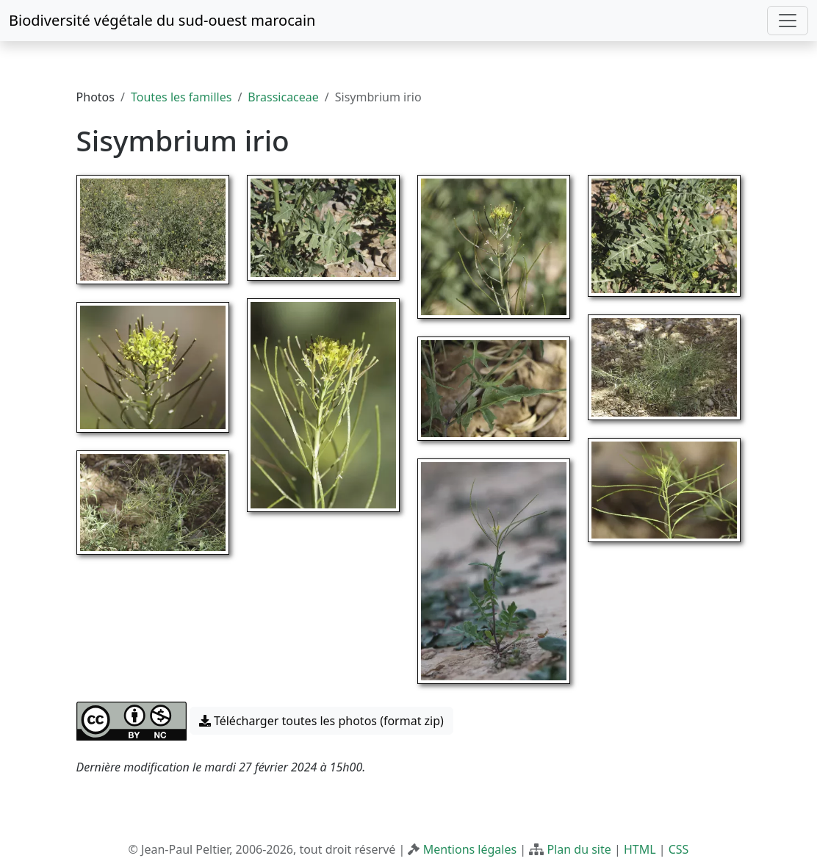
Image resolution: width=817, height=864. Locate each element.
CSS (679, 849)
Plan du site (579, 849)
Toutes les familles (181, 97)
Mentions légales (470, 849)
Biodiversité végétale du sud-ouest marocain (162, 20)
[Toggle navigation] (787, 20)
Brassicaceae (283, 97)
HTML (640, 849)
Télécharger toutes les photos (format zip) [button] (321, 721)
